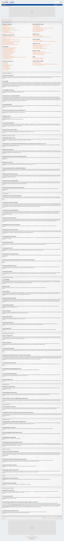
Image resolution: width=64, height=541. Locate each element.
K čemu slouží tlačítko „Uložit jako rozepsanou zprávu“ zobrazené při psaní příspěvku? (14, 57)
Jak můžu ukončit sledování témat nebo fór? (39, 54)
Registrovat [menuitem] (62, 5)
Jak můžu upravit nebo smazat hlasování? (8, 52)
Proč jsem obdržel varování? (6, 55)
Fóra (4, 4)
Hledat (3, 6)
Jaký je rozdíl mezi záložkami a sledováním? (39, 51)
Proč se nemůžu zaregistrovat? (6, 27)
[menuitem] (55, 5)
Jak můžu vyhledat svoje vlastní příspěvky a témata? (40, 48)
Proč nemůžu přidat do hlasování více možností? (9, 51)
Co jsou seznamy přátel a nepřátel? (37, 40)
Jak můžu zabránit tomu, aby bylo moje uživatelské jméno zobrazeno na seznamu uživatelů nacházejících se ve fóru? (16, 37)
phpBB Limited (32, 491)
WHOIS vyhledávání (5, 504)
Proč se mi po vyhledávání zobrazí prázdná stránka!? (40, 46)
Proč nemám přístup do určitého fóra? (7, 53)
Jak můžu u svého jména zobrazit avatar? (8, 42)
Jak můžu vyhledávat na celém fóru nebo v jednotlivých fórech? (41, 44)
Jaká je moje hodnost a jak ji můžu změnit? (8, 43)
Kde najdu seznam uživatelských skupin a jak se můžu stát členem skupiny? (43, 28)
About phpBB (20, 492)
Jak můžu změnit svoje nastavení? (7, 36)
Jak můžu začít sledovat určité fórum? (38, 53)
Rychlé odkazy (2, 5)
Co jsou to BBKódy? (5, 62)
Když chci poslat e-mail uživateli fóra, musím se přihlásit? (10, 44)
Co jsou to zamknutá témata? (6, 68)
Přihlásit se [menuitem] (60, 5)
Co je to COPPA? (4, 26)
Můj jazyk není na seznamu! (6, 40)
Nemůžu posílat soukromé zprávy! (37, 35)
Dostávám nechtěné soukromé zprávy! (38, 36)
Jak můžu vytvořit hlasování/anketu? (7, 50)
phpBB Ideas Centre (44, 497)
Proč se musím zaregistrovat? (6, 25)
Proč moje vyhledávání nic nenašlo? (37, 45)
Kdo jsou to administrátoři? (36, 25)
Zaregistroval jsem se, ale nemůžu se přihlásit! (8, 28)
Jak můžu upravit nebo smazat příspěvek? (8, 48)
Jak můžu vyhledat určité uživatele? (37, 47)
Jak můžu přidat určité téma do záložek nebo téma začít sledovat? (42, 52)
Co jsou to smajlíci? (5, 64)
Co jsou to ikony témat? (5, 69)
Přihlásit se (6, 6)
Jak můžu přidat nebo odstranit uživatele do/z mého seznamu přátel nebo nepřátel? (44, 41)
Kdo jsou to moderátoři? (36, 26)
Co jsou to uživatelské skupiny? (37, 27)
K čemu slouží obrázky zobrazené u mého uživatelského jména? (11, 41)
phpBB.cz (34, 538)
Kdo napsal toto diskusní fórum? (37, 62)
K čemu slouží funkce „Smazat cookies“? (8, 32)
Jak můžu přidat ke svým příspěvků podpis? (8, 49)
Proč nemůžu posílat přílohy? (6, 54)
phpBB (34, 164)
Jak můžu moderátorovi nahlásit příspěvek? (8, 56)
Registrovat (11, 6)
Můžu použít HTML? (5, 63)
